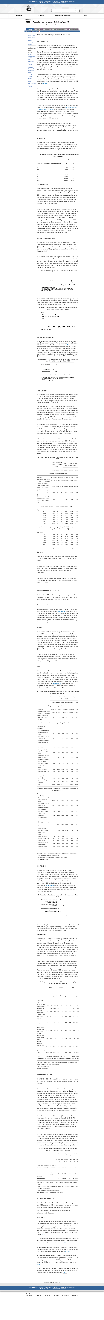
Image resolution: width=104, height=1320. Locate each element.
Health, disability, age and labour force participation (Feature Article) (31, 59)
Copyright (38, 1295)
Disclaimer (47, 1295)
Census (41, 15)
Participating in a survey (63, 15)
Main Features (31, 35)
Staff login (75, 1295)
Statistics (19, 15)
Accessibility (66, 1295)
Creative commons (29, 1294)
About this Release (30, 43)
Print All (41, 31)
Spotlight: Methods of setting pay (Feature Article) (31, 71)
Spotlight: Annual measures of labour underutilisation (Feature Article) (32, 81)
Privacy (56, 1295)
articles (30, 40)
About (84, 15)
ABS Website (63, 2)
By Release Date (29, 19)
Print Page (34, 31)
